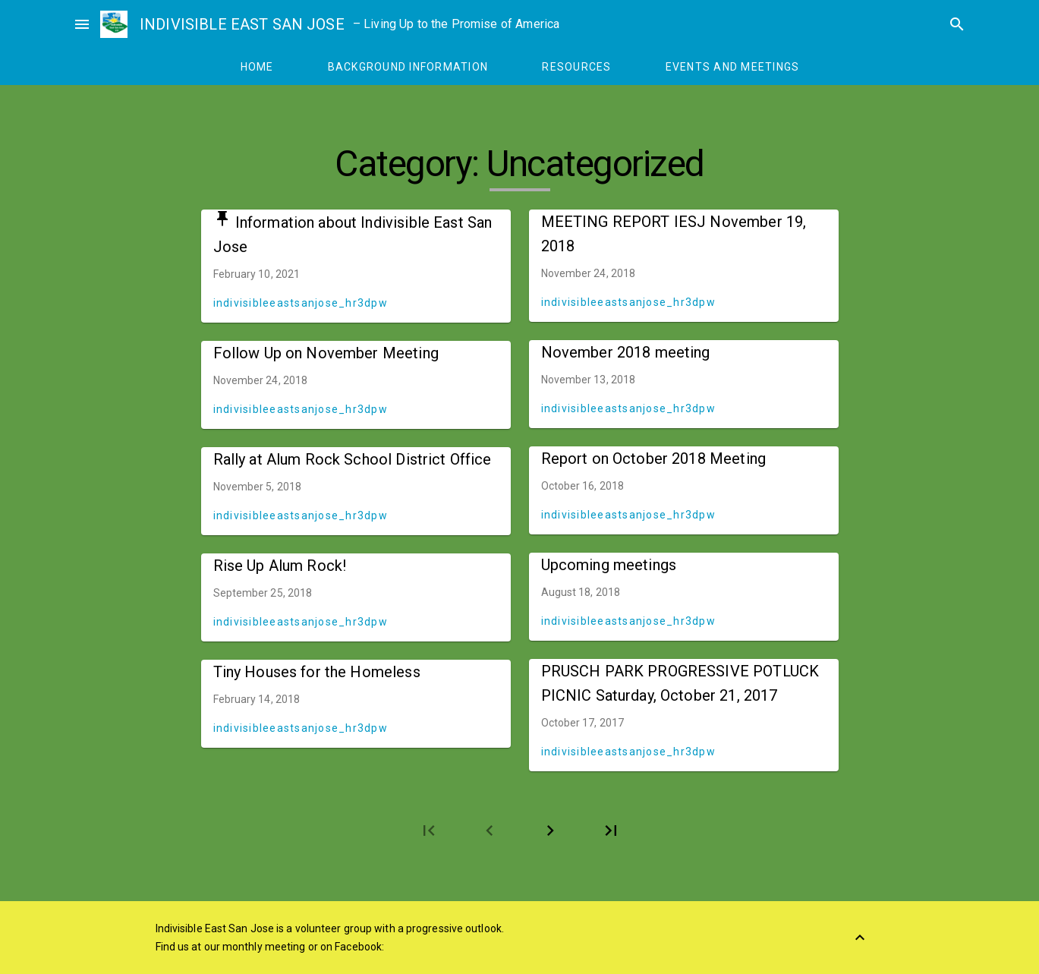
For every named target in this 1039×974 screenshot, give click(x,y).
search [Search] (957, 24)
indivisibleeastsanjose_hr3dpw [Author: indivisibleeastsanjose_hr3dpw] (300, 303)
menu (82, 24)
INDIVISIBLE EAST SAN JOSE (242, 24)
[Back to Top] (860, 937)
